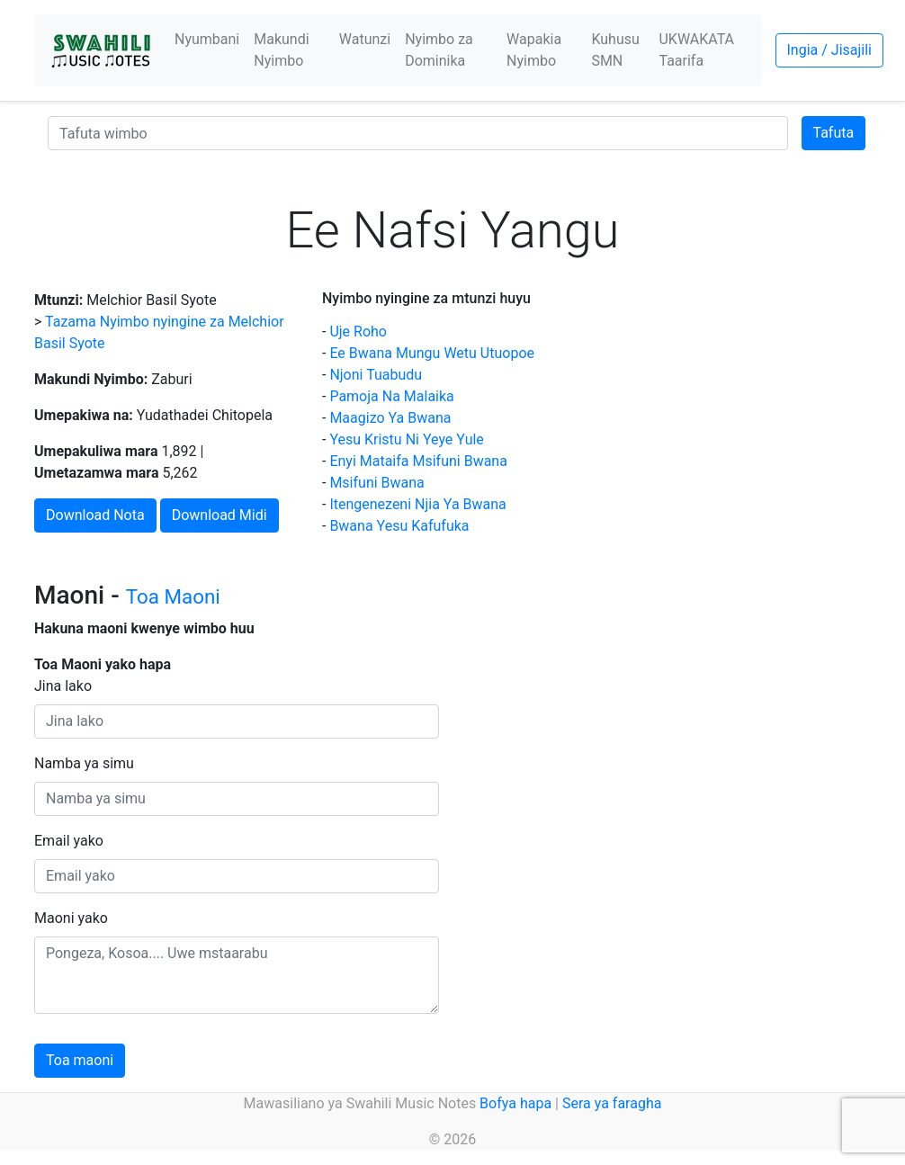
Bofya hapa (515, 1103)
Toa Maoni (173, 596)
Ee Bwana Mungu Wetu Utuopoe (431, 353)
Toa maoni (79, 1060)
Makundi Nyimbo (281, 50)
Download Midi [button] (219, 515)
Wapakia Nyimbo (533, 50)
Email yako (68, 840)
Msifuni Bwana (376, 482)
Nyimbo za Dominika (439, 50)
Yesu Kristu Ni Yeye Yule (406, 439)
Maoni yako (71, 918)
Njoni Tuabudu (375, 374)
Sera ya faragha (611, 1103)
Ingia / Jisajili (829, 49)
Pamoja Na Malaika (391, 396)
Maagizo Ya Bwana (390, 417)
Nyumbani (207, 39)
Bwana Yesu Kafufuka (399, 525)
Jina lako (63, 686)
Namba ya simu (84, 763)
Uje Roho (358, 331)
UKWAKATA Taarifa (696, 50)
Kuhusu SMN (615, 50)
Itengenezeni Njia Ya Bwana (417, 504)
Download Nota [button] (95, 515)
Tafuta (834, 132)
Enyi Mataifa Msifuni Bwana (418, 461)
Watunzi (364, 39)
